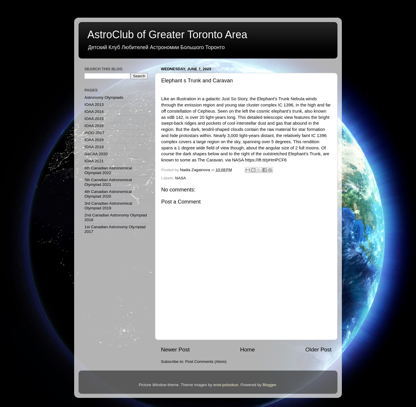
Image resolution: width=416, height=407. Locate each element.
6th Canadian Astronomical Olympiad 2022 (108, 170)
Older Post (318, 349)
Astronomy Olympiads (103, 97)
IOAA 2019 (94, 147)
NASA (180, 178)
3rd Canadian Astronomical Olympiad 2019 (108, 205)
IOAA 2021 (94, 161)
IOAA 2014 (94, 111)
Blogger (269, 385)
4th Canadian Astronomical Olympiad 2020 (108, 194)
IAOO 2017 (94, 133)
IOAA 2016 (94, 126)
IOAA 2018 (94, 140)
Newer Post (175, 349)
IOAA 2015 (94, 118)
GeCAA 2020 (96, 154)
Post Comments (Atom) (206, 361)
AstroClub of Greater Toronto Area (167, 35)
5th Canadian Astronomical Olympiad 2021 (108, 182)
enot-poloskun (225, 385)
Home (247, 349)
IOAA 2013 (94, 104)
